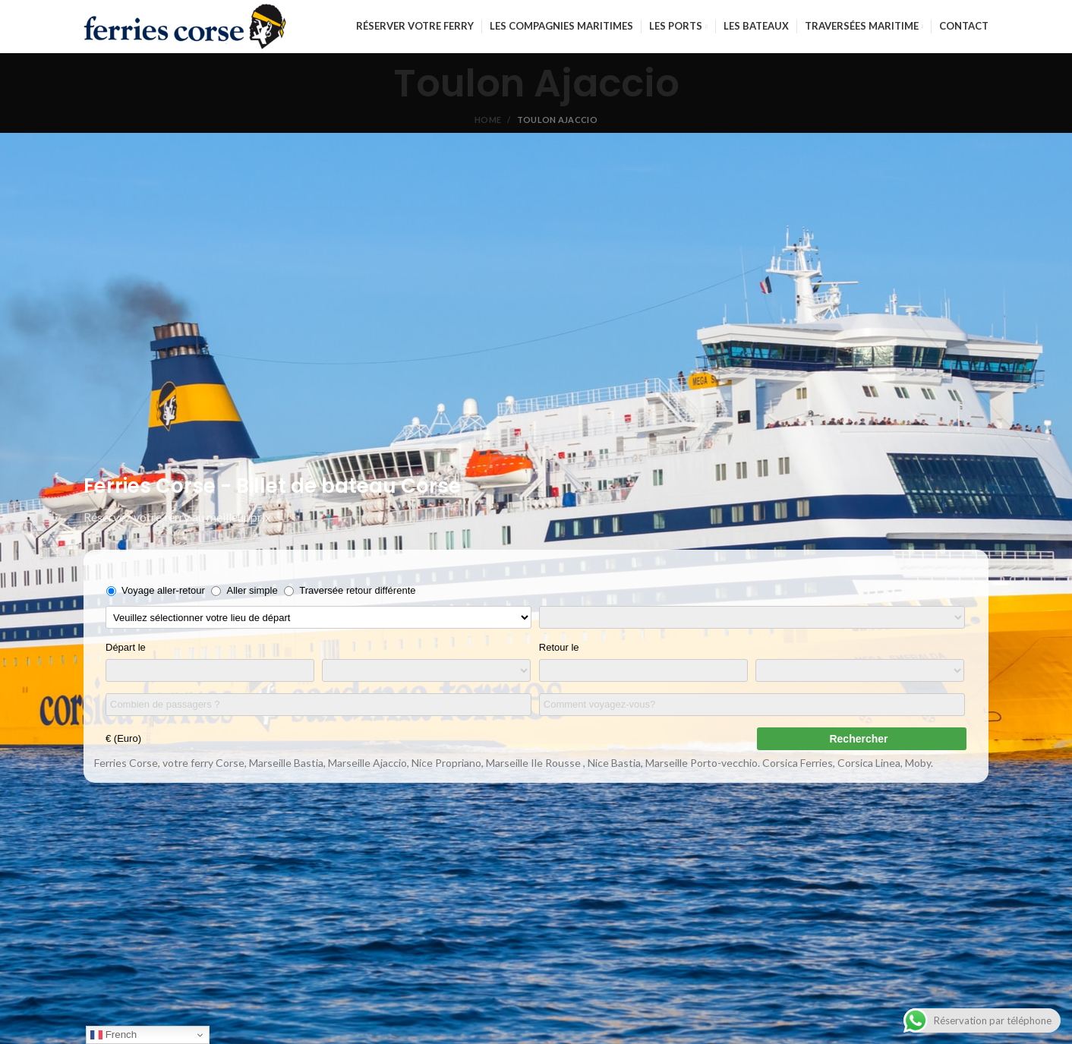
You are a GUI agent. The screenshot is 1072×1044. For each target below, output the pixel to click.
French (113, 1035)
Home (488, 120)
